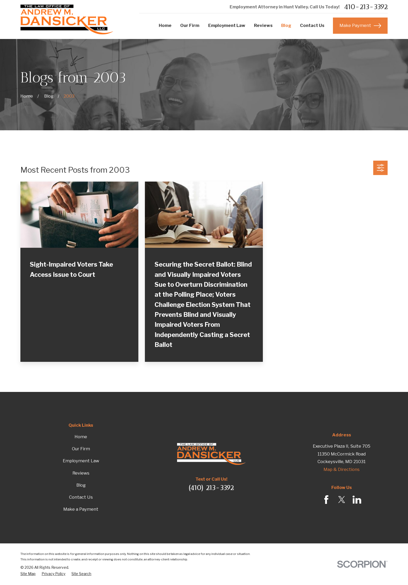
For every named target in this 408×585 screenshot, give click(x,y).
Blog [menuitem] (286, 25)
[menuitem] (28, 574)
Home (81, 436)
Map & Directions (342, 469)
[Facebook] (326, 499)
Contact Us (81, 497)
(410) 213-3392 (211, 488)
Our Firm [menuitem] (189, 25)
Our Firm (81, 448)
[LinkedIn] (357, 499)
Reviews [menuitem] (263, 25)
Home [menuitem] (165, 25)
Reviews (80, 473)
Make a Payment (80, 509)
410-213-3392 (366, 7)
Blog (81, 485)
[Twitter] (341, 499)
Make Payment (360, 25)
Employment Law (81, 460)
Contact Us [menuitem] (312, 25)
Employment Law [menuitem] (226, 25)
